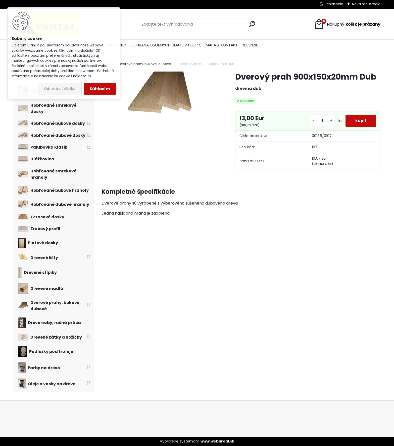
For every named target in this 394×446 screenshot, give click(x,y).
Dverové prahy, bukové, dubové (145, 63)
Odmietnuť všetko (59, 88)
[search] (252, 24)
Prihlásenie (334, 4)
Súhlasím (100, 89)
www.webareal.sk (217, 441)
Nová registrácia (366, 4)
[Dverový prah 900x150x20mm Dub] (160, 94)
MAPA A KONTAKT (222, 45)
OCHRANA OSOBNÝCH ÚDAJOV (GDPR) (166, 45)
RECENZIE (250, 45)
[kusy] (322, 120)
